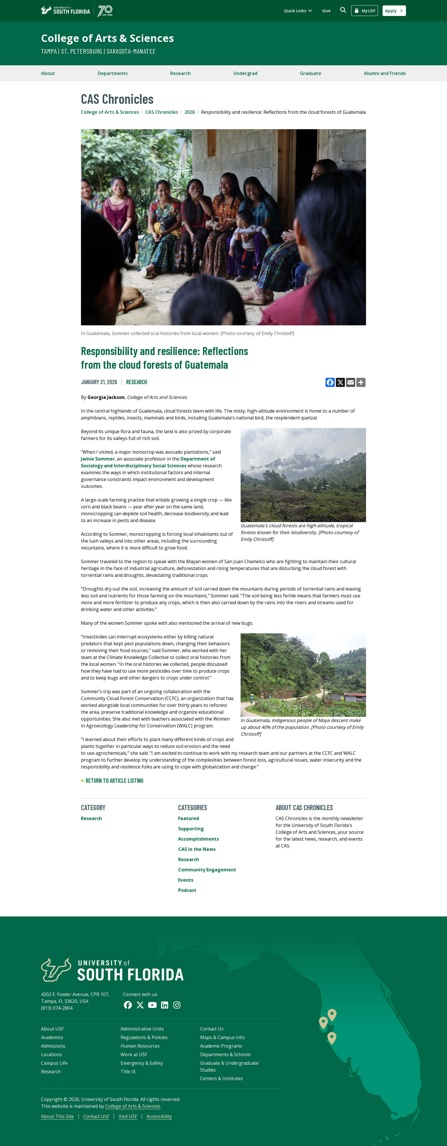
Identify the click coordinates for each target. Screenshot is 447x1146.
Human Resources (140, 1046)
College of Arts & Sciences (107, 38)
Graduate (310, 73)
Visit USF (128, 1116)
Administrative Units (142, 1029)
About (48, 73)
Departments (113, 73)
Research (180, 73)
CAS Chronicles (161, 112)
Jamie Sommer (98, 459)
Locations (51, 1054)
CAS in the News (197, 849)
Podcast (187, 890)
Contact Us (212, 1029)
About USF (52, 1029)
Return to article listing (112, 780)
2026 (189, 112)
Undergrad (245, 73)
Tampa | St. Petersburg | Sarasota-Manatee (98, 51)
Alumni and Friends (385, 73)
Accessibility (159, 1116)
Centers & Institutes (221, 1078)
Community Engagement (207, 870)
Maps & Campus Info (222, 1037)
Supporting (191, 828)
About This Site (57, 1116)
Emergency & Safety (142, 1063)
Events (185, 880)
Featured (188, 818)
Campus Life (54, 1063)
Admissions (53, 1046)
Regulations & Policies (144, 1037)
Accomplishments (198, 839)
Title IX (128, 1071)
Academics (52, 1037)
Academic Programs (221, 1046)
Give (326, 10)
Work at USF (134, 1054)
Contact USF (96, 1116)
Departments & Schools (225, 1054)
